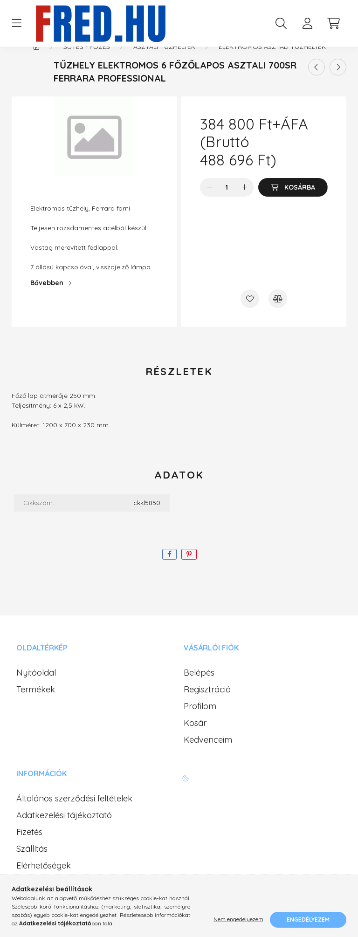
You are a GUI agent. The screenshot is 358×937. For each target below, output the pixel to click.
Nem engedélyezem (238, 919)
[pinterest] (189, 573)
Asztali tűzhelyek (164, 65)
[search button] (281, 23)
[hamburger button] (16, 23)
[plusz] (244, 206)
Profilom (200, 725)
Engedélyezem (308, 919)
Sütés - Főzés (86, 65)
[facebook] (169, 573)
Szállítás (32, 867)
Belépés (199, 691)
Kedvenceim (208, 758)
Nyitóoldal (36, 691)
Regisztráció (207, 708)
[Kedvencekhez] (250, 317)
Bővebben (46, 301)
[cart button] (333, 23)
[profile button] (307, 23)
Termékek (35, 708)
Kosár (195, 742)
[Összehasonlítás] (277, 317)
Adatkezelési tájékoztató (64, 834)
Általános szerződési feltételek (74, 817)
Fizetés (29, 851)
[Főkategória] (36, 65)
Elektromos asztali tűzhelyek (272, 65)
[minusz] (209, 206)
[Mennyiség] (227, 206)
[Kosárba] (293, 206)
